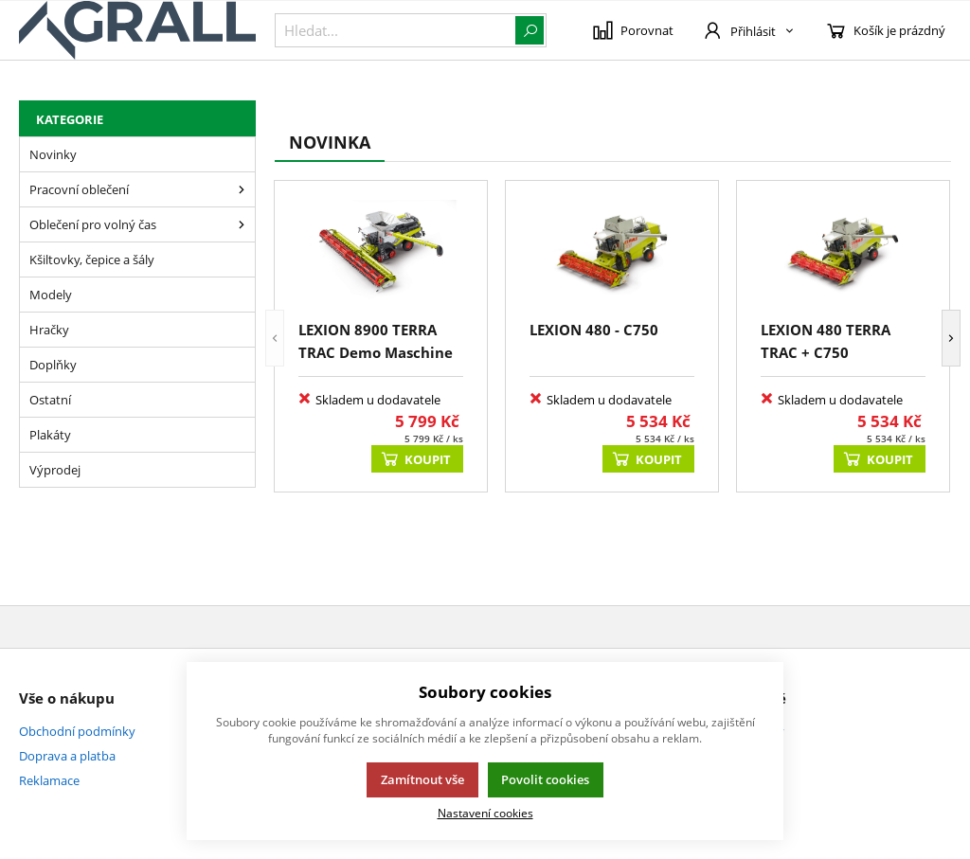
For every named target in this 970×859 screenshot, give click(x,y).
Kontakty (758, 731)
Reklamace (49, 780)
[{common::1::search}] (411, 30)
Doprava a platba (67, 755)
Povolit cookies (545, 779)
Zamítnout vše (422, 779)
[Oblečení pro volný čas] (241, 224)
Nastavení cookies (485, 812)
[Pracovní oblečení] (241, 189)
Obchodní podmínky (77, 731)
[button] (274, 337)
